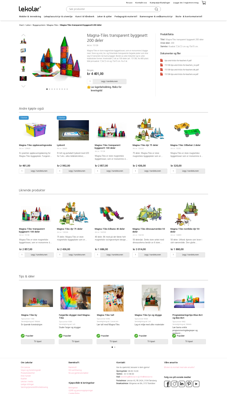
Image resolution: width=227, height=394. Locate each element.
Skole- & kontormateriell (188, 16)
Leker (28, 25)
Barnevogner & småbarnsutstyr (156, 16)
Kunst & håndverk (84, 16)
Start (21, 25)
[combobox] (113, 9)
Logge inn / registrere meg (185, 3)
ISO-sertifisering (75, 370)
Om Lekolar (25, 367)
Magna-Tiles (52, 25)
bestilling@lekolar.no (129, 377)
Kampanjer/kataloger (160, 3)
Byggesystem (39, 25)
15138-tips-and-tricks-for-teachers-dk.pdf (179, 69)
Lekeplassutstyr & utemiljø (58, 16)
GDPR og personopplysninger (81, 391)
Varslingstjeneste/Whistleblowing (34, 387)
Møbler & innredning (30, 16)
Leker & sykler (104, 16)
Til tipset (37, 342)
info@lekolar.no (146, 377)
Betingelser (73, 388)
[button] (47, 89)
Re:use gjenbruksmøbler (78, 373)
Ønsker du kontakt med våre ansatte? (179, 367)
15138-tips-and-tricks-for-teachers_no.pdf (179, 64)
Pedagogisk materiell (126, 16)
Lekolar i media (27, 382)
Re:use (129, 3)
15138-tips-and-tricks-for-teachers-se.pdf (179, 74)
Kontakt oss (141, 3)
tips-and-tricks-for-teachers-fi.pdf (176, 60)
